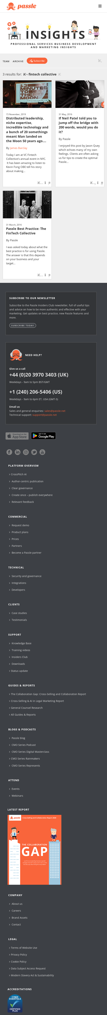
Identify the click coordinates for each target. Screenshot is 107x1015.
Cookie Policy (17, 961)
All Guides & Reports (22, 714)
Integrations (17, 583)
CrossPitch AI (18, 474)
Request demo (19, 525)
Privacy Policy (18, 954)
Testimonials (18, 620)
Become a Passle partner (25, 552)
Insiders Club (18, 657)
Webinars (16, 795)
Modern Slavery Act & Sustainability (31, 975)
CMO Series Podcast (22, 745)
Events (14, 789)
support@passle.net (44, 415)
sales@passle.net (55, 411)
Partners (15, 545)
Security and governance (25, 576)
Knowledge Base (20, 643)
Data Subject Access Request (27, 968)
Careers (15, 910)
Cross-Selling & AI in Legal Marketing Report (36, 701)
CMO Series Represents (24, 765)
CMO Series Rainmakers (24, 758)
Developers (17, 589)
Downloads (17, 663)
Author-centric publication (26, 481)
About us (15, 903)
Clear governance (21, 488)
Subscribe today (22, 325)
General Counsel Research (26, 707)
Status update (18, 671)
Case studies (18, 613)
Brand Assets (18, 917)
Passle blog (17, 738)
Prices (14, 539)
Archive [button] (18, 61)
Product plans (18, 532)
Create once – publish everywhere (31, 495)
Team (6, 61)
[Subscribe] (37, 61)
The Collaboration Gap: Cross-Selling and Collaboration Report (47, 694)
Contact (15, 924)
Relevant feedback (21, 502)
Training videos (19, 650)
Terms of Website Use (23, 947)
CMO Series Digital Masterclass (29, 751)
